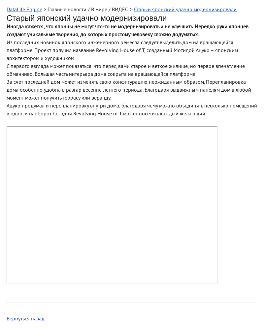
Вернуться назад (26, 319)
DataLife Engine (24, 10)
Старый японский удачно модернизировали (185, 10)
